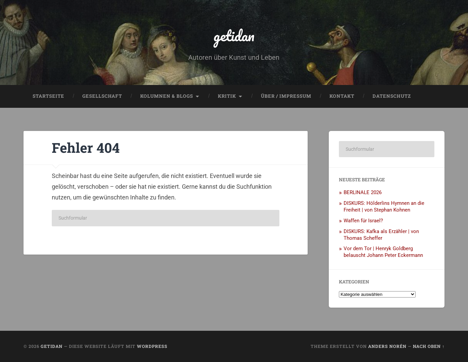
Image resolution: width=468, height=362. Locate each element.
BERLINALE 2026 (363, 192)
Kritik (227, 96)
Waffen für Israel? (363, 221)
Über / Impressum (286, 96)
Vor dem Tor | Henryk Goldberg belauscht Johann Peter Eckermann (383, 251)
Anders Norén (387, 346)
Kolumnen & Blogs (166, 96)
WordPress (152, 346)
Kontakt (341, 96)
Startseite (48, 96)
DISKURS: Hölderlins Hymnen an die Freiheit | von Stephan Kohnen (384, 206)
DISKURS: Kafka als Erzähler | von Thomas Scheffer (381, 234)
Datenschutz (392, 96)
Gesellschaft (102, 96)
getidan (234, 35)
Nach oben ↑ (428, 346)
